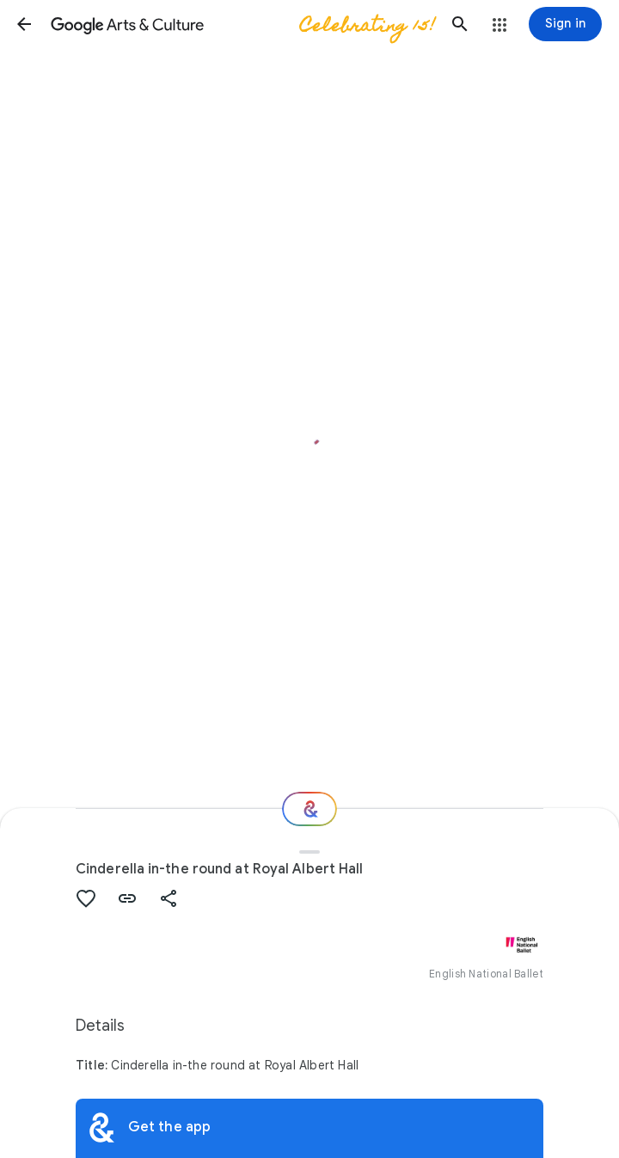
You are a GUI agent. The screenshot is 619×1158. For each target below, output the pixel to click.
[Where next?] (309, 809)
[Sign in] (565, 24)
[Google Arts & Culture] (242, 24)
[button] (24, 24)
